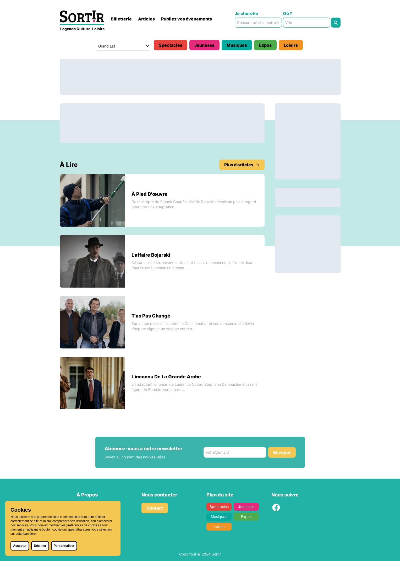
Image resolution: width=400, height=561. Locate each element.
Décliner (40, 546)
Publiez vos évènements (186, 19)
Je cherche (246, 13)
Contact (154, 508)
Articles (146, 19)
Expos (265, 45)
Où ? (287, 13)
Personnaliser (64, 546)
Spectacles (170, 45)
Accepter (19, 546)
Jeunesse (204, 45)
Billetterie (121, 19)
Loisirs (291, 45)
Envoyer (282, 452)
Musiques (237, 45)
